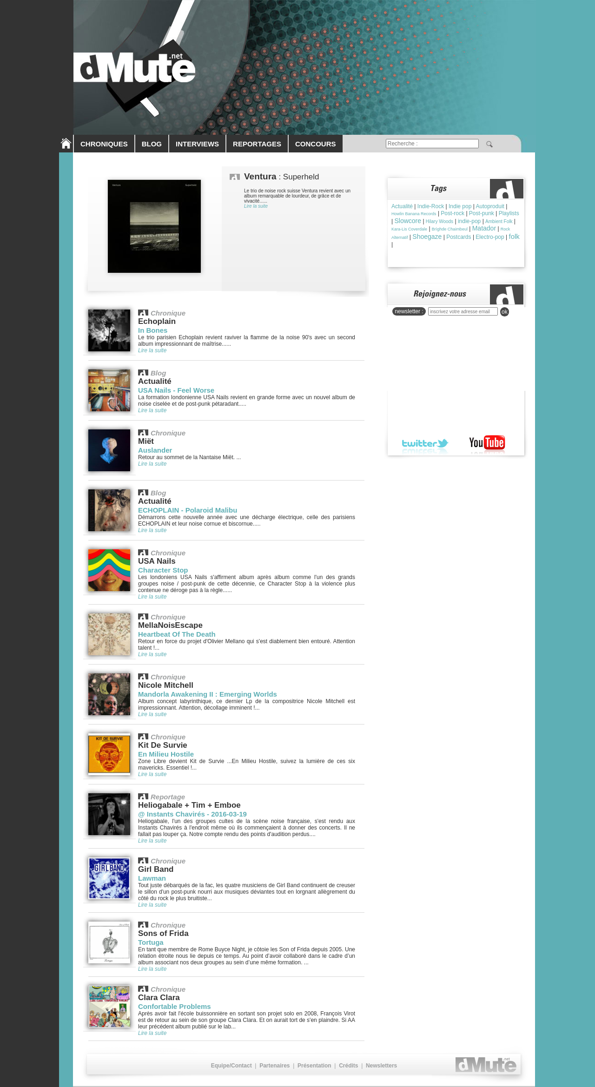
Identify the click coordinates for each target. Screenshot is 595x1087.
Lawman (152, 878)
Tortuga (151, 942)
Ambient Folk (498, 221)
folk (514, 236)
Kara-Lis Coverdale (409, 229)
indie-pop (469, 221)
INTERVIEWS (197, 144)
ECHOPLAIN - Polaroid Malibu (187, 510)
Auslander (155, 450)
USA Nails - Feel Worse (176, 390)
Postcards (458, 237)
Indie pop (460, 206)
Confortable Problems (174, 1006)
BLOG (152, 144)
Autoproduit (490, 206)
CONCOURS (315, 144)
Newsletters (381, 1065)
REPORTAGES (257, 144)
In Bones (152, 330)
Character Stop (163, 570)
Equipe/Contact (231, 1065)
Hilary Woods (439, 221)
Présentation (314, 1065)
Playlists (509, 213)
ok (505, 312)
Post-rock (452, 213)
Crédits (348, 1065)
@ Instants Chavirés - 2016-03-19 (192, 814)
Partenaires (274, 1065)
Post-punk (481, 213)
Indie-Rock (430, 206)
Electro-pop (490, 237)
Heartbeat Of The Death (177, 634)
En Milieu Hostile (166, 754)
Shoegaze (427, 236)
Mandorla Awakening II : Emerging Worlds (207, 694)
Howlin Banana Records (413, 213)
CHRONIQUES (104, 144)
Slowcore (407, 220)
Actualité (402, 206)
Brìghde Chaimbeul (450, 229)
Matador (484, 228)
